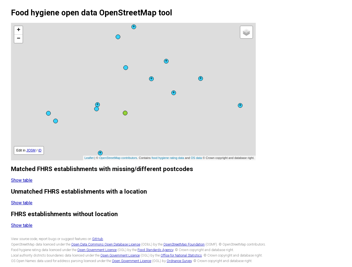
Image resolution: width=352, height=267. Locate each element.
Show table (21, 180)
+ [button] (18, 30)
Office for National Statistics (181, 255)
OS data (196, 157)
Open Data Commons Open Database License (105, 244)
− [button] (18, 39)
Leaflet (89, 157)
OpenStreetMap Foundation (184, 244)
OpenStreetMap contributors (118, 157)
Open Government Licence (97, 250)
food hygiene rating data (168, 157)
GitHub (97, 239)
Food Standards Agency (155, 250)
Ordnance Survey (179, 261)
